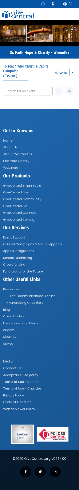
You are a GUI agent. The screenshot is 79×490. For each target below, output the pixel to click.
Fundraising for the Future (23, 271)
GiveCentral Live (15, 192)
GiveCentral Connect (20, 212)
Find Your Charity (16, 161)
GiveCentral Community (22, 199)
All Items (61, 72)
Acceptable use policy (20, 375)
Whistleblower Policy (19, 409)
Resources (11, 289)
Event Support (14, 237)
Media (8, 361)
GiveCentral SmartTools (22, 185)
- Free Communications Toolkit (30, 296)
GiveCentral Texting (18, 219)
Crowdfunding (14, 264)
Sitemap (10, 337)
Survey (8, 343)
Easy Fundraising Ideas (20, 323)
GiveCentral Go (15, 206)
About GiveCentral (17, 154)
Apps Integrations (18, 251)
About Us (10, 147)
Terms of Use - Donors (20, 381)
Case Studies (13, 316)
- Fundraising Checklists (24, 303)
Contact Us (12, 368)
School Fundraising (17, 257)
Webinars (10, 168)
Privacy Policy (13, 395)
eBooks (9, 330)
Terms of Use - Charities (22, 388)
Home (8, 140)
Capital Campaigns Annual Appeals (32, 244)
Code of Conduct (17, 402)
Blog (6, 309)
